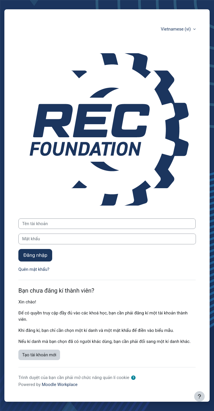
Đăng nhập (35, 255)
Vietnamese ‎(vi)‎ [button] (176, 29)
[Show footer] (199, 396)
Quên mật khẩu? (33, 269)
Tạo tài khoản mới (39, 354)
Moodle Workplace (60, 384)
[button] (133, 377)
